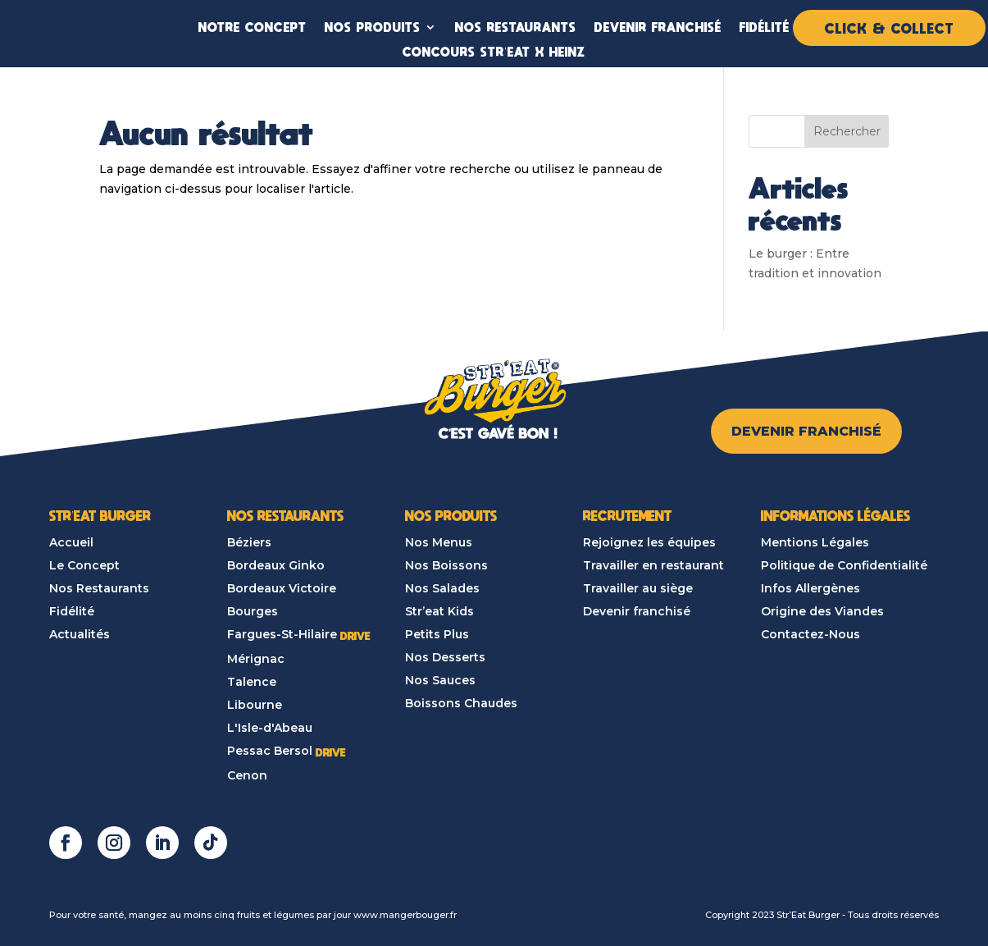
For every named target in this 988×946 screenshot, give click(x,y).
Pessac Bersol (269, 750)
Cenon (247, 775)
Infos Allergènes (810, 588)
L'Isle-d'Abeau (269, 727)
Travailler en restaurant (653, 565)
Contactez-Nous (810, 634)
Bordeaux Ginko (276, 565)
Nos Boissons (446, 565)
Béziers (249, 542)
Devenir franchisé (636, 611)
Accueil (71, 542)
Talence (251, 681)
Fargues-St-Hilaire (282, 634)
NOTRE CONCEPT (252, 26)
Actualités (79, 634)
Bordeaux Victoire (281, 588)
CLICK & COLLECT (889, 28)
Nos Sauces (440, 680)
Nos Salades (442, 588)
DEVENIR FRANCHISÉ (658, 26)
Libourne (254, 704)
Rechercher (847, 131)
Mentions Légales (815, 542)
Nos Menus (438, 542)
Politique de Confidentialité (844, 565)
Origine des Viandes (822, 611)
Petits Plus (437, 634)
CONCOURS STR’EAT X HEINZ (494, 51)
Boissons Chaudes (461, 703)
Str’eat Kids (439, 611)
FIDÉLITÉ (765, 26)
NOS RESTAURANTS (515, 26)
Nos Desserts (445, 657)
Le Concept (84, 565)
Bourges (252, 611)
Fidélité (71, 611)
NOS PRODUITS (373, 26)
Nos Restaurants (99, 588)
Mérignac (256, 658)
